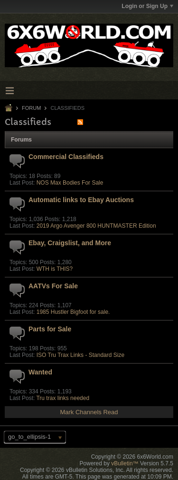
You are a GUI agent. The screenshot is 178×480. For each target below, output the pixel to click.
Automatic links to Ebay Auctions (81, 200)
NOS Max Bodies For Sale (70, 182)
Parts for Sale (49, 329)
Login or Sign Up (147, 6)
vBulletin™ (124, 463)
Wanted (40, 372)
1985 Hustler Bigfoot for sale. (73, 312)
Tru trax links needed (62, 398)
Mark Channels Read (89, 412)
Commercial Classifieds (65, 156)
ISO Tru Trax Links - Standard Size (80, 355)
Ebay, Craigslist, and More (69, 243)
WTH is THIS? (55, 269)
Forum (31, 108)
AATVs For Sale (53, 286)
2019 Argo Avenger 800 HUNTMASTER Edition (96, 225)
